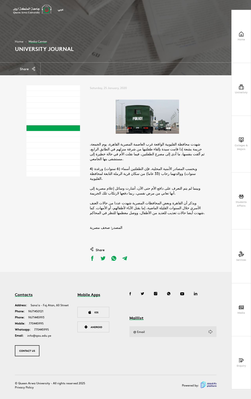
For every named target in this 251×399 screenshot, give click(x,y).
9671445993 (36, 317)
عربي (61, 9)
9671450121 (35, 311)
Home (19, 41)
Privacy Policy (24, 387)
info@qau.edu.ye (39, 335)
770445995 (36, 323)
